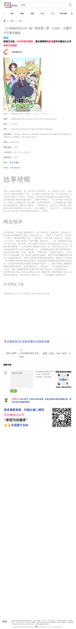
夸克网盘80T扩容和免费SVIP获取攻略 (27, 341)
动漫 (12, 21)
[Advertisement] (38, 318)
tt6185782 (15, 167)
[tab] (12, 13)
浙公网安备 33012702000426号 (49, 627)
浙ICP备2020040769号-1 (23, 627)
